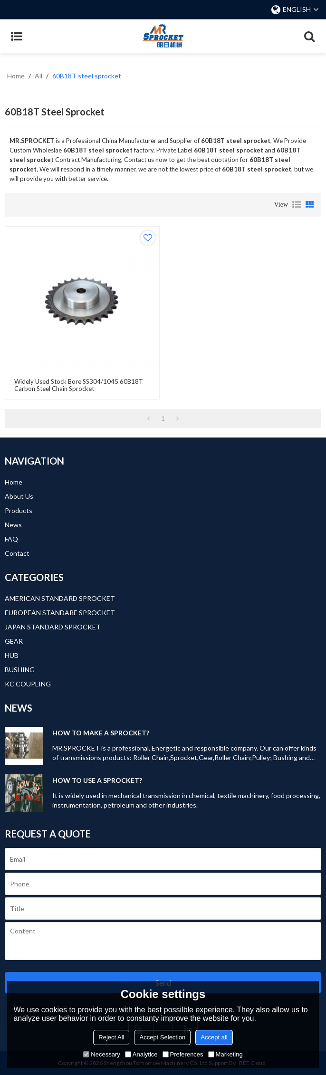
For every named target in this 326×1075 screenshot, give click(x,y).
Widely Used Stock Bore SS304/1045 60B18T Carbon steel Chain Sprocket (78, 385)
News (13, 525)
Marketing (225, 1054)
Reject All (111, 1037)
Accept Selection (162, 1037)
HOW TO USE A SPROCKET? (97, 780)
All (38, 76)
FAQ (11, 539)
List (296, 205)
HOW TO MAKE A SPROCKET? (100, 733)
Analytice (141, 1054)
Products (18, 510)
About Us (19, 496)
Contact (17, 553)
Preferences (183, 1054)
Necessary (101, 1054)
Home (16, 76)
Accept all (214, 1037)
